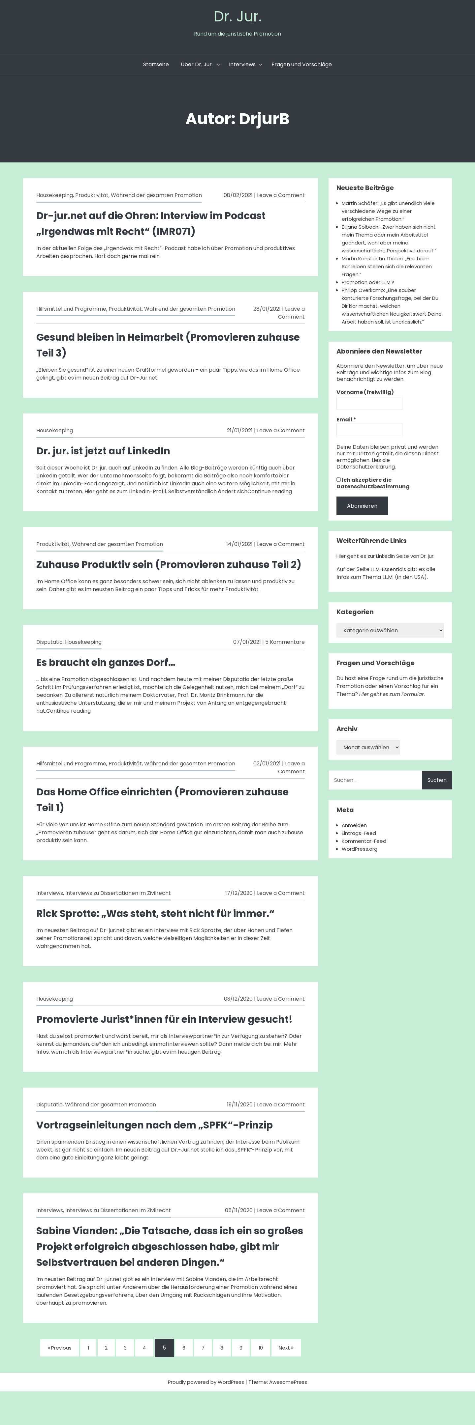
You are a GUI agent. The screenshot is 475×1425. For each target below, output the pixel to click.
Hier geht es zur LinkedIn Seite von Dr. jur (388, 565)
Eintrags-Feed (360, 842)
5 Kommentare (285, 659)
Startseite (156, 66)
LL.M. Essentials (390, 579)
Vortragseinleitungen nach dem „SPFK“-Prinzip (164, 1158)
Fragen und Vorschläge (301, 66)
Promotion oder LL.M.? (370, 284)
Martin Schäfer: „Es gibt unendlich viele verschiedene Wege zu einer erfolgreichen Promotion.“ (391, 212)
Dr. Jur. (237, 17)
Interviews (242, 66)
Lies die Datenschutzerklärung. (366, 473)
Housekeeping (54, 197)
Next (294, 1381)
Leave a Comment (281, 197)
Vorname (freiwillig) (365, 402)
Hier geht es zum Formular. (394, 703)
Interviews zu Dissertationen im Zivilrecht (118, 910)
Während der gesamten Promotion (156, 197)
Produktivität (92, 197)
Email (346, 429)
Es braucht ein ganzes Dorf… (112, 679)
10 (266, 1381)
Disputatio (49, 659)
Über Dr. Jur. (197, 66)
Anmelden (355, 835)
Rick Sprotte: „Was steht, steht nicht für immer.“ (166, 930)
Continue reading (269, 493)
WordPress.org (361, 858)
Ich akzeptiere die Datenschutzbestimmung (373, 492)
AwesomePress (291, 1415)
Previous (52, 1381)
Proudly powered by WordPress (205, 1415)
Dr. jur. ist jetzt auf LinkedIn (109, 452)
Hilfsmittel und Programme (71, 310)
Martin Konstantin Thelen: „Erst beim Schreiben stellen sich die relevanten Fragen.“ (389, 268)
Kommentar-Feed (365, 850)
